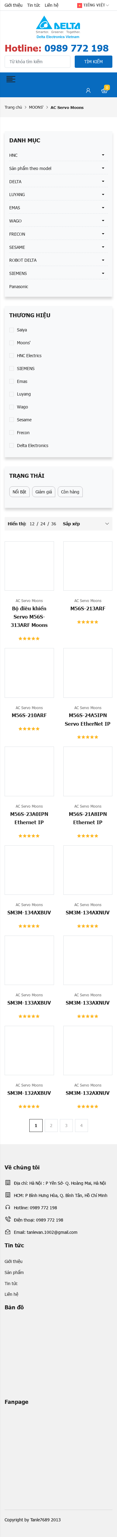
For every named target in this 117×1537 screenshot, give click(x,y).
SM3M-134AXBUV (29, 912)
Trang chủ (13, 107)
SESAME (17, 247)
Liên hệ (51, 5)
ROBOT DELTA (22, 260)
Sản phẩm (14, 1272)
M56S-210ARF (29, 715)
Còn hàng (70, 492)
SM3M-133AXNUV (88, 1002)
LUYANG (17, 194)
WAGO (15, 221)
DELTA (15, 181)
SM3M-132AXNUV (88, 1093)
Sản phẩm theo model (30, 168)
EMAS (14, 207)
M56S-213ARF (87, 608)
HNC (13, 155)
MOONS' (36, 107)
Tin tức (33, 5)
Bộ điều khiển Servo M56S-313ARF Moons (29, 616)
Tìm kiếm (93, 61)
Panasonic (18, 286)
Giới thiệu (14, 5)
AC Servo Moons (29, 600)
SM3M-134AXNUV (88, 912)
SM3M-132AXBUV (29, 1093)
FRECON (17, 234)
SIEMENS (18, 273)
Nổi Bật (19, 492)
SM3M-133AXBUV (29, 1002)
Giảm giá (44, 492)
